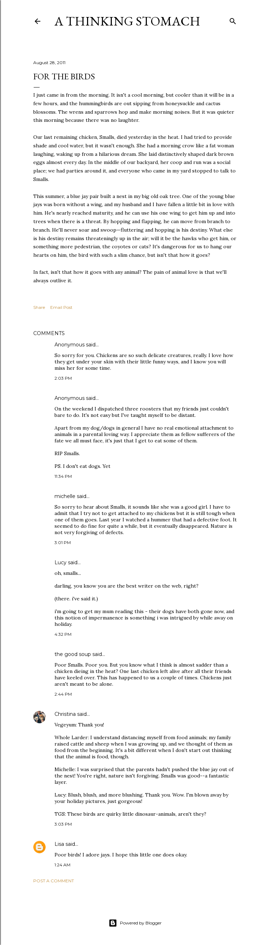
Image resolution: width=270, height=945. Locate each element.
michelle (64, 496)
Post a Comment (53, 880)
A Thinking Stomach (127, 21)
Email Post (61, 307)
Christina (65, 714)
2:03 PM (63, 378)
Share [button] (39, 307)
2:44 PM (63, 694)
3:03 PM (63, 824)
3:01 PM (62, 542)
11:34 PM (63, 476)
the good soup (72, 654)
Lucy (60, 562)
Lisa (59, 844)
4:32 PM (62, 634)
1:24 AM (62, 864)
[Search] (233, 20)
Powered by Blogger (135, 923)
